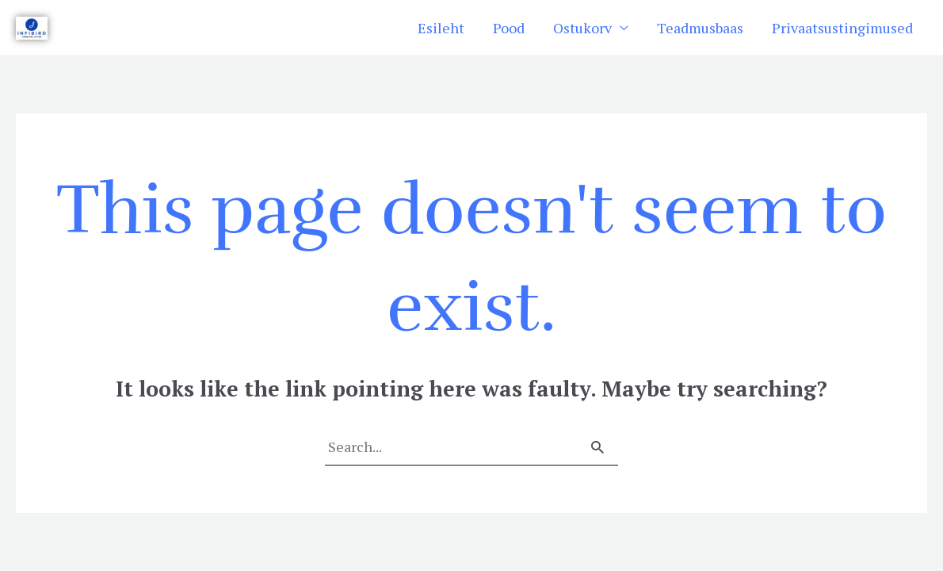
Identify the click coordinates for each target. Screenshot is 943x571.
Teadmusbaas (700, 27)
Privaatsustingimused (842, 27)
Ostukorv (582, 27)
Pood (509, 27)
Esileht (441, 27)
